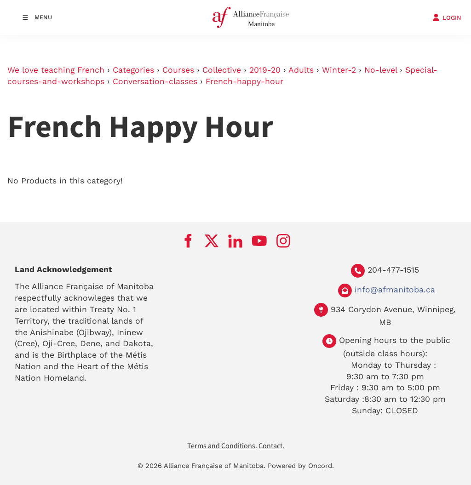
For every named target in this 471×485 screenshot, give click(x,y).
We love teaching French (55, 69)
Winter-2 (339, 69)
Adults (301, 69)
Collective (221, 69)
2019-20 (265, 69)
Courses (178, 69)
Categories (133, 69)
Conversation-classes (155, 81)
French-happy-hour (244, 81)
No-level (380, 69)
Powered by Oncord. (301, 466)
